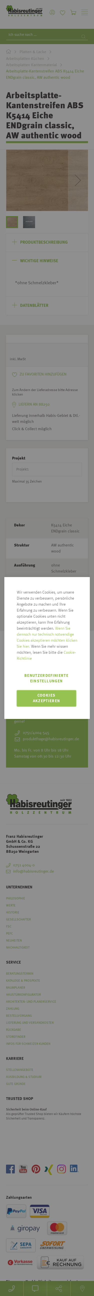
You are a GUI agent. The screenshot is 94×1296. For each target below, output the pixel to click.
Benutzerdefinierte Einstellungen (46, 678)
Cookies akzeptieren (46, 698)
